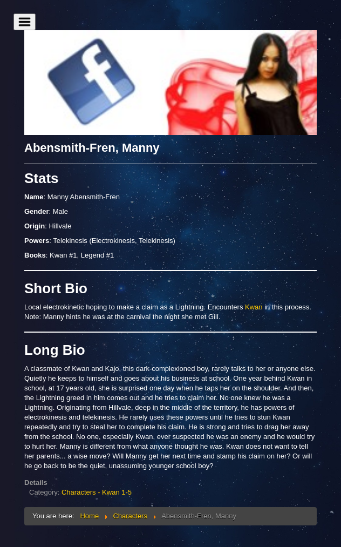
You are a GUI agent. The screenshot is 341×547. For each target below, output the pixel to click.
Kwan (254, 307)
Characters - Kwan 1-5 (97, 492)
